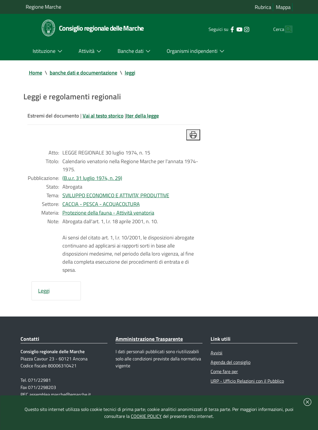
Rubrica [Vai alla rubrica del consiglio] (263, 7)
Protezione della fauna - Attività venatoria (108, 213)
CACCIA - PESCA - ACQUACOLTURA (101, 204)
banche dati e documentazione (83, 73)
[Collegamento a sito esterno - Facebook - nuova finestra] (222, 28)
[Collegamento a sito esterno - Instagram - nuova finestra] (236, 28)
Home (35, 73)
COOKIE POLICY (146, 416)
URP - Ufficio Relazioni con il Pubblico (247, 380)
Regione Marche (43, 7)
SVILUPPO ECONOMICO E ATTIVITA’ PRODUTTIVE (115, 195)
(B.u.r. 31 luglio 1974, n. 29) (92, 178)
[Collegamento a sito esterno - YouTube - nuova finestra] (229, 28)
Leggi (44, 291)
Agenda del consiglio (230, 362)
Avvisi (216, 352)
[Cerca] (286, 29)
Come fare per (224, 371)
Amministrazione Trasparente (149, 339)
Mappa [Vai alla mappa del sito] (283, 7)
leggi (130, 73)
